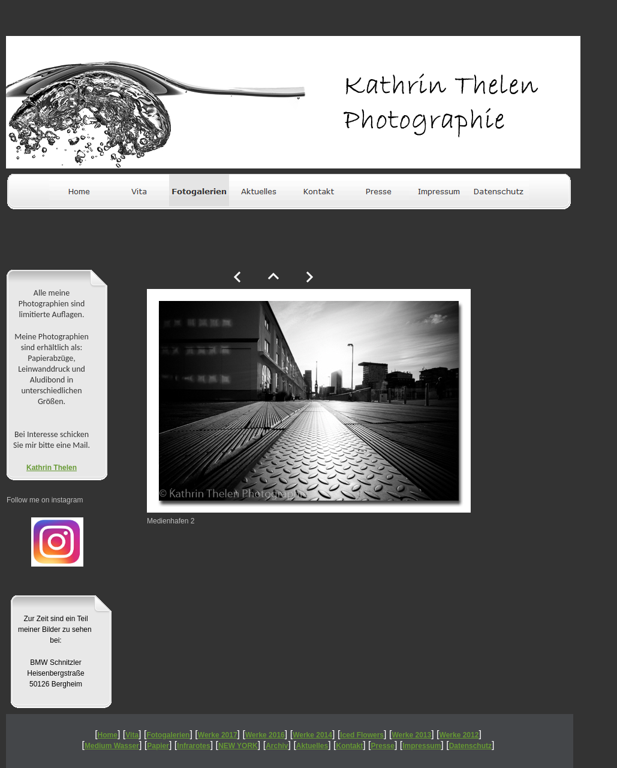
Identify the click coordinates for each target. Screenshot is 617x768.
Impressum (421, 746)
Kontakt (349, 746)
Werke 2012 (459, 735)
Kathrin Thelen (51, 467)
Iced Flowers (362, 735)
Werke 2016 (265, 735)
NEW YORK (238, 746)
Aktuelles (312, 746)
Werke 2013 (411, 735)
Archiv (277, 746)
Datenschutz (470, 746)
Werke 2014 (312, 735)
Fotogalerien (167, 735)
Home (108, 735)
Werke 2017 (217, 735)
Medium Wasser (112, 746)
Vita (132, 735)
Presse (383, 746)
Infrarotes (193, 746)
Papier (158, 746)
